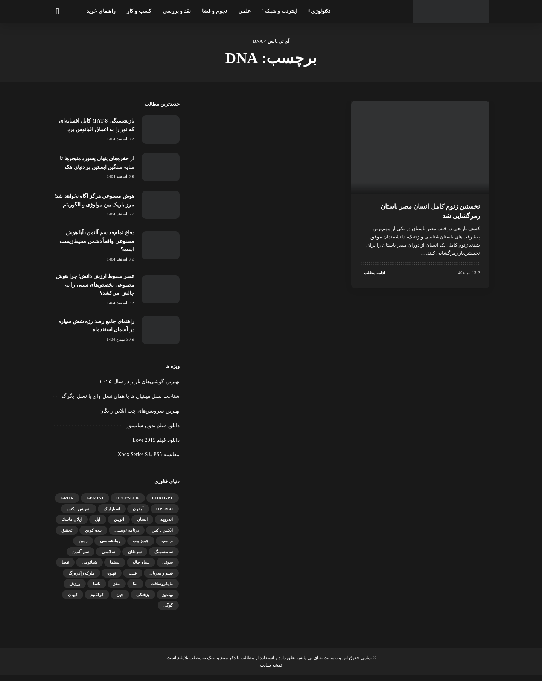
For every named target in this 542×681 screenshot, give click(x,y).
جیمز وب (141, 546)
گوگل (168, 611)
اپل (97, 525)
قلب (133, 579)
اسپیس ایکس (79, 515)
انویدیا (118, 525)
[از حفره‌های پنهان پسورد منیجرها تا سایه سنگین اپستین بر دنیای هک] (161, 167)
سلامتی (108, 557)
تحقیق (67, 536)
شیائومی (89, 568)
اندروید (166, 525)
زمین (83, 546)
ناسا (96, 589)
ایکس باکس (162, 536)
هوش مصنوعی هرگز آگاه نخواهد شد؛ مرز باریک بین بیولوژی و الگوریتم (96, 203)
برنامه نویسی (126, 536)
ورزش (74, 589)
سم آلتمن (80, 557)
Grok (67, 504)
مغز (116, 589)
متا (135, 589)
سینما (115, 568)
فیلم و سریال (161, 579)
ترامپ (167, 546)
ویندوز (167, 600)
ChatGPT (162, 504)
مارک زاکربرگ (81, 579)
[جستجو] (57, 11)
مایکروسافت (162, 589)
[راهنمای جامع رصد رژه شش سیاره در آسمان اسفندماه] (161, 336)
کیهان (73, 600)
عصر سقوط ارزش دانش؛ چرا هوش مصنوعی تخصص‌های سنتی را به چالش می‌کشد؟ (95, 290)
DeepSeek (127, 504)
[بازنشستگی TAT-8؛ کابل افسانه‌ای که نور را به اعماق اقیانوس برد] (161, 129)
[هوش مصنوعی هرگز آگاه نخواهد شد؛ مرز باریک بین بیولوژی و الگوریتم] (161, 208)
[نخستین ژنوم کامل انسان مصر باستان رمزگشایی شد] (420, 147)
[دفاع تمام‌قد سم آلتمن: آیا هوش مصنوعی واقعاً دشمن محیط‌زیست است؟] (161, 252)
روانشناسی (110, 546)
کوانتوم (97, 600)
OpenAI (164, 515)
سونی (167, 568)
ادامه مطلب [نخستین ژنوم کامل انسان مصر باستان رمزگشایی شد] (373, 272)
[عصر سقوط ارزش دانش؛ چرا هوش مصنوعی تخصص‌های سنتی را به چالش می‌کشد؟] (161, 295)
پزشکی (142, 600)
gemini (95, 504)
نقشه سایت (271, 671)
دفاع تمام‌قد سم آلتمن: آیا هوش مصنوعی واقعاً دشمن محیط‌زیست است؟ (94, 246)
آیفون (138, 515)
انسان (142, 525)
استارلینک (112, 515)
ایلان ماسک (71, 525)
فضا (65, 568)
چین (119, 600)
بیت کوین (93, 536)
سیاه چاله (141, 568)
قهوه (111, 579)
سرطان (135, 557)
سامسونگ (163, 557)
